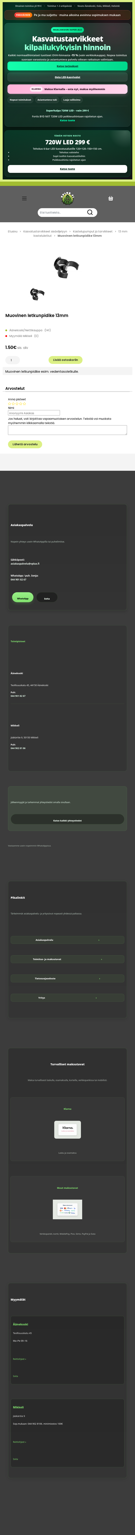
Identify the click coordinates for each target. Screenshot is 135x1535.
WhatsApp (22, 598)
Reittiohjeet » (19, 1359)
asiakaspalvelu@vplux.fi (25, 563)
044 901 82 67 (18, 579)
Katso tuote (67, 120)
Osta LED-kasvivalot (67, 77)
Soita (47, 598)
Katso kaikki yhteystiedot (67, 820)
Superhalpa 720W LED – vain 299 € (67, 110)
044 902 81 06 (18, 748)
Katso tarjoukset (67, 66)
